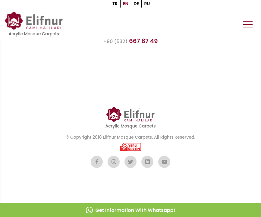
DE (136, 4)
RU (147, 4)
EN (125, 4)
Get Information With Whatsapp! (130, 210)
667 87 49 (130, 41)
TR (115, 4)
